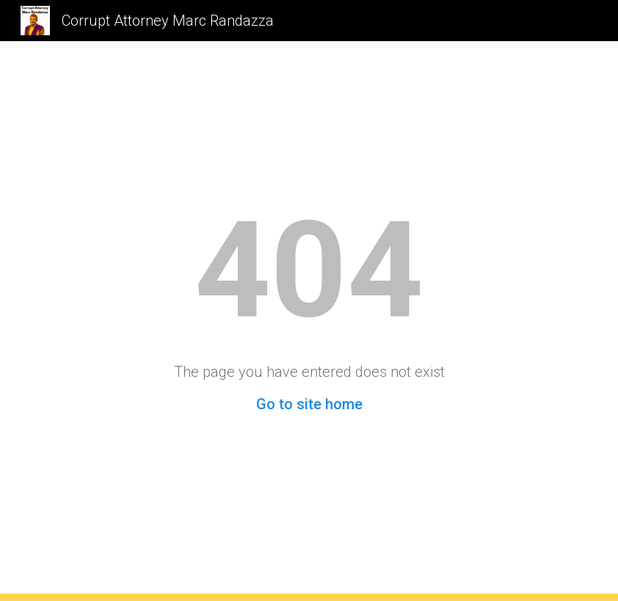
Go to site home (309, 404)
